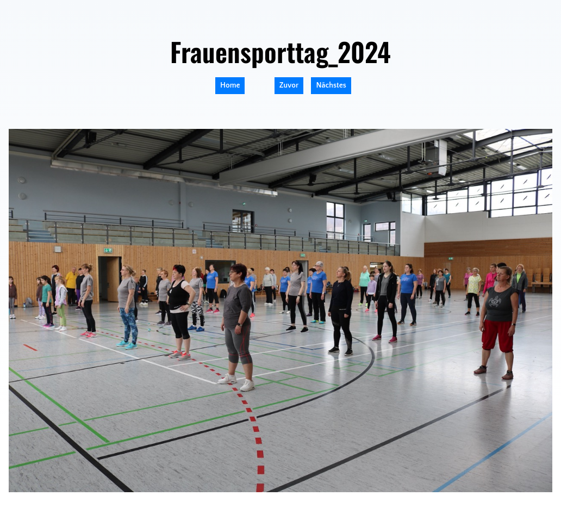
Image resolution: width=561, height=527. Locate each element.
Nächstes (331, 85)
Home (230, 85)
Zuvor (288, 85)
